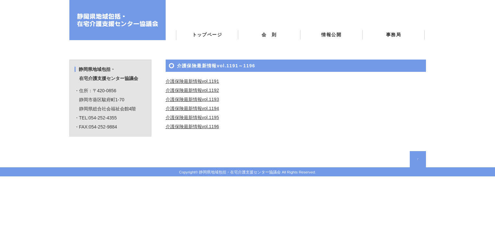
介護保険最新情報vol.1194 (192, 108)
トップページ (207, 34)
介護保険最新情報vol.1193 (192, 99)
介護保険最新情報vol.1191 (192, 81)
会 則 (269, 34)
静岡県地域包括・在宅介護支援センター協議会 (240, 172)
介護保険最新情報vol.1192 (192, 90)
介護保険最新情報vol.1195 (192, 117)
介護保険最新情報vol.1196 (192, 126)
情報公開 (331, 34)
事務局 (393, 34)
